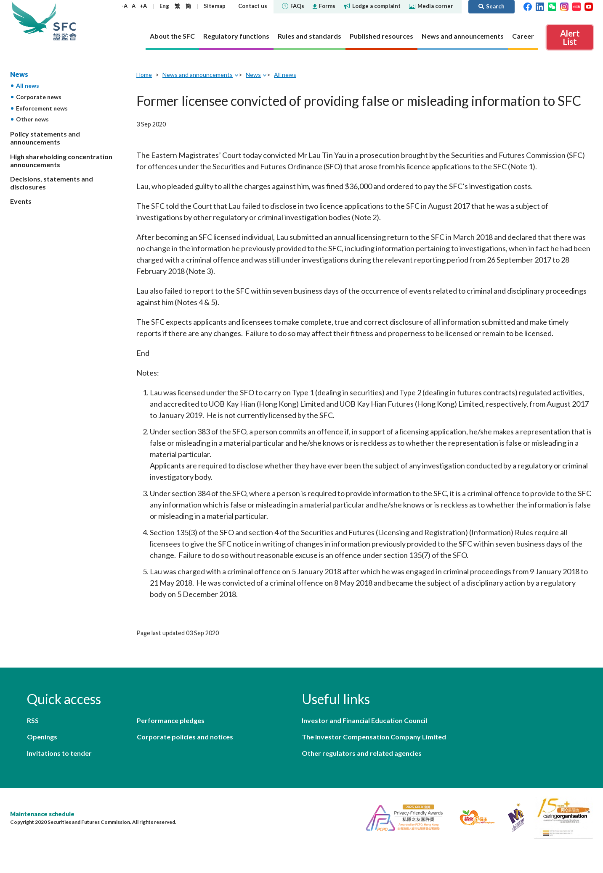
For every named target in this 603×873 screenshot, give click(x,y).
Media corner (431, 6)
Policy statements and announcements (45, 138)
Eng (164, 6)
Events (21, 201)
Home (144, 74)
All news (27, 85)
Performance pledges (171, 720)
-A (125, 6)
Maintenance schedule (42, 814)
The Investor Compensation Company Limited (374, 737)
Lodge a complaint (372, 6)
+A (143, 6)
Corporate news (38, 96)
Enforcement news (42, 108)
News (19, 74)
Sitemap (215, 6)
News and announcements (197, 74)
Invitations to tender (59, 753)
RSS (33, 720)
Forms (324, 6)
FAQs (293, 6)
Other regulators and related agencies (362, 753)
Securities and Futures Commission (65, 21)
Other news (32, 119)
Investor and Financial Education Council (364, 720)
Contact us (252, 6)
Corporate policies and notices (185, 737)
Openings (42, 737)
